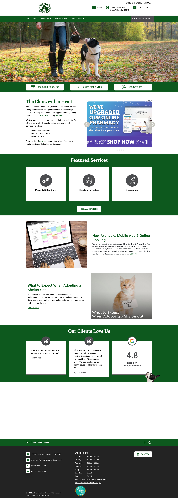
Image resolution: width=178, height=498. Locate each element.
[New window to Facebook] (145, 443)
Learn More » (135, 254)
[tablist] (119, 150)
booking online (61, 115)
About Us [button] (31, 18)
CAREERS (129, 3)
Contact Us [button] (61, 18)
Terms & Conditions (42, 495)
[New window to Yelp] (149, 443)
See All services (89, 209)
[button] (149, 100)
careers (143, 454)
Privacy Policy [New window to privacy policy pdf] (30, 495)
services (43, 141)
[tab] (116, 150)
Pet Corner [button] (78, 18)
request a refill (133, 87)
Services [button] (46, 18)
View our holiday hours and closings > (88, 483)
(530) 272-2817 (44, 115)
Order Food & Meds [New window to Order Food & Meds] (89, 87)
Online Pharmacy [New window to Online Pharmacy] (143, 3)
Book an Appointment (142, 18)
